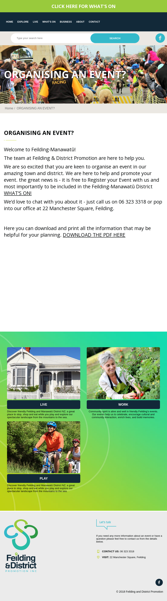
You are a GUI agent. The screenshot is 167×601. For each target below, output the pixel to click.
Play (44, 478)
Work (123, 404)
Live (43, 404)
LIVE (35, 21)
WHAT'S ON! (18, 193)
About (80, 21)
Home (9, 21)
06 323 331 (117, 551)
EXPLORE (23, 21)
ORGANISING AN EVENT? (36, 108)
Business (66, 21)
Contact (94, 21)
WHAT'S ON (48, 21)
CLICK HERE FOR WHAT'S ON (84, 6)
